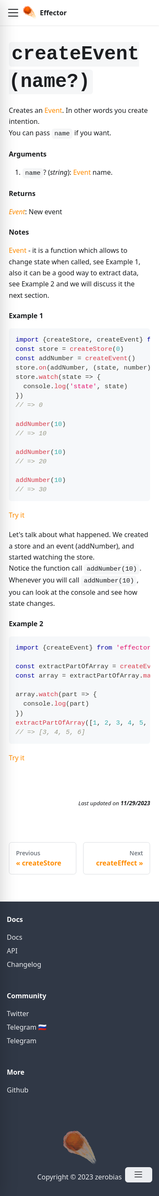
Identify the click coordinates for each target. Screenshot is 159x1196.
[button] (13, 12)
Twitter (18, 1013)
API (12, 950)
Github (17, 1090)
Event (53, 110)
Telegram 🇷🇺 (27, 1027)
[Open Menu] (138, 1174)
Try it (17, 515)
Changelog (24, 964)
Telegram (21, 1040)
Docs (14, 937)
